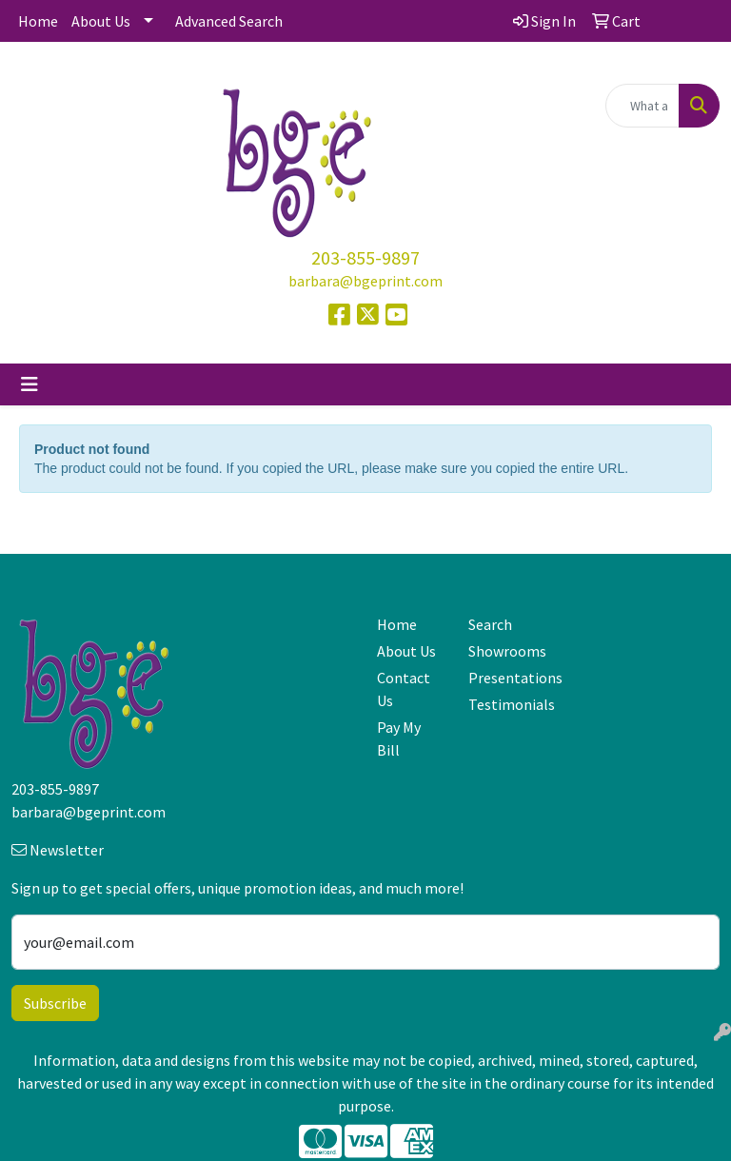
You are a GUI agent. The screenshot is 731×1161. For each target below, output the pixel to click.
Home (38, 20)
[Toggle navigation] (29, 384)
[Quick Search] (642, 106)
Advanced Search (229, 20)
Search (490, 624)
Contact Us (403, 689)
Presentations (502, 677)
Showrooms (502, 650)
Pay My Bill (399, 738)
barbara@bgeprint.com (365, 280)
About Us (100, 20)
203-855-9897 (365, 257)
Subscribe (55, 1003)
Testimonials (502, 704)
